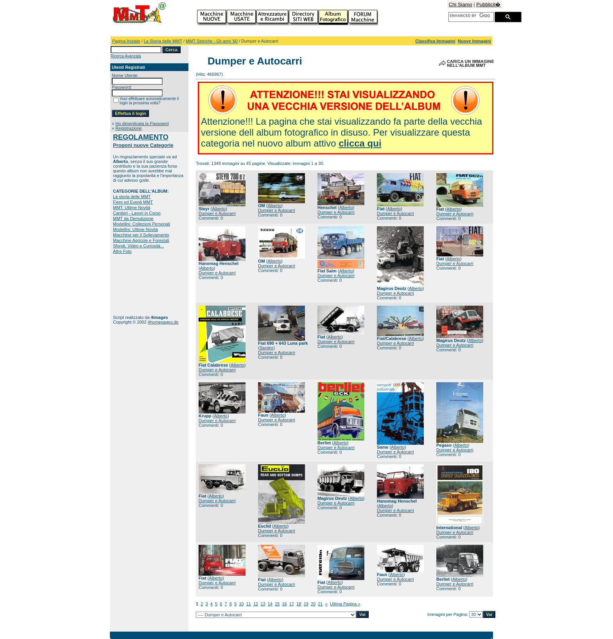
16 (284, 603)
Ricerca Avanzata (126, 56)
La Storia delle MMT (163, 41)
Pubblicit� (488, 4)
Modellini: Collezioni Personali (141, 224)
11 (248, 603)
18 (298, 603)
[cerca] (470, 15)
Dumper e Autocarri (217, 213)
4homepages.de (163, 322)
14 (270, 603)
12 (255, 603)
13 (262, 603)
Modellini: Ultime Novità (135, 229)
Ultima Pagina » (345, 603)
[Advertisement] (137, 284)
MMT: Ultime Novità (131, 207)
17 (291, 603)
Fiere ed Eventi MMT (133, 202)
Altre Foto (122, 251)
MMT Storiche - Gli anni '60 (212, 41)
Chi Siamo (460, 4)
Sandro (266, 347)
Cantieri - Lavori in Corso (137, 213)
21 (320, 603)
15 (277, 603)
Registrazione (128, 128)
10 (241, 603)
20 (313, 603)
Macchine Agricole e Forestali (141, 240)
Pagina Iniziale (126, 41)
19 (306, 603)
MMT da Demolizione (133, 218)
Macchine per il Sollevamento (141, 235)
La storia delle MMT (132, 196)
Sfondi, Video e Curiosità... (138, 245)
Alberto (219, 208)
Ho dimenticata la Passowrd (141, 123)
